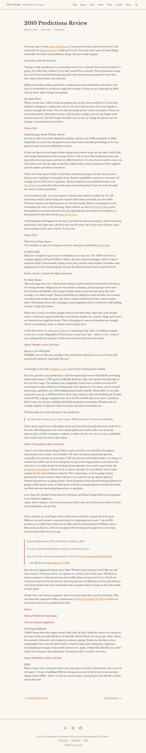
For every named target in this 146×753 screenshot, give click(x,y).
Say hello (76, 740)
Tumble (119, 5)
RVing (109, 5)
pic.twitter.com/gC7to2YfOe (98, 556)
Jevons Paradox (100, 207)
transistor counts (59, 369)
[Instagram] (73, 728)
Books (101, 5)
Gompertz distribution (36, 469)
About (128, 5)
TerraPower (30, 185)
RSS (86, 740)
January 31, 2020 (61, 563)
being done (104, 245)
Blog (75, 5)
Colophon (63, 740)
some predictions (58, 46)
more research (61, 330)
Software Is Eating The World (90, 599)
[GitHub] (80, 728)
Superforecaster (48, 50)
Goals (92, 5)
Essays (83, 5)
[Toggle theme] (136, 4)
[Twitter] (65, 728)
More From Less (68, 214)
